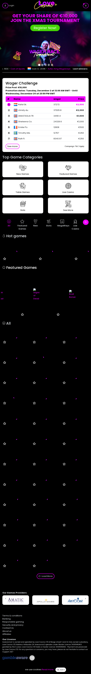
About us (6, 631)
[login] (8, 5)
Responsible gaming (13, 621)
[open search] (86, 222)
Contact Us (8, 627)
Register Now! (45, 28)
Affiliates (6, 634)
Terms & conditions (12, 615)
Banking (6, 618)
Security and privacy (12, 624)
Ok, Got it (61, 669)
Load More (45, 576)
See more (12, 146)
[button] (5, 599)
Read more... (48, 669)
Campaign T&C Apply (74, 146)
